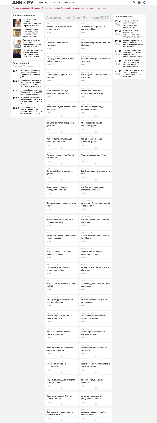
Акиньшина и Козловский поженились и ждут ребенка (71, 8)
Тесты (44, 8)
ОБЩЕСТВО (69, 2)
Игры (98, 8)
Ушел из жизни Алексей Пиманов (26, 8)
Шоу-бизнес (42, 2)
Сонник (105, 8)
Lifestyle (56, 2)
